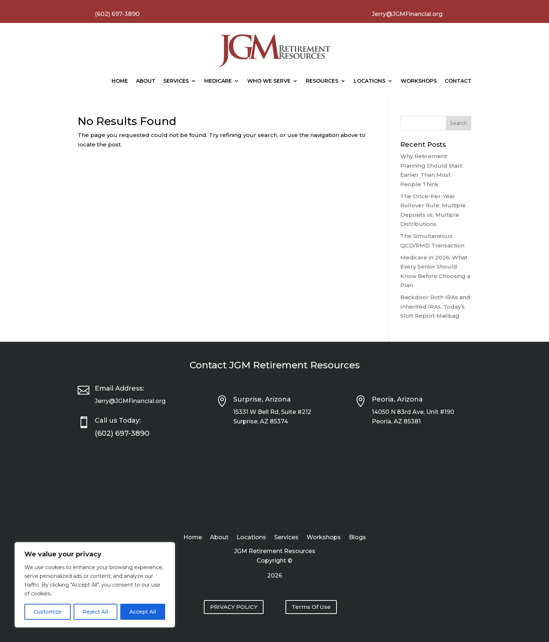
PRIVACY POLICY (233, 606)
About (145, 81)
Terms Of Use (311, 606)
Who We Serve (269, 81)
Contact (458, 81)
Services (176, 81)
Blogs (357, 538)
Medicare (218, 81)
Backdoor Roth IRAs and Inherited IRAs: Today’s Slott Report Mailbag (435, 306)
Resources (322, 81)
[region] (95, 584)
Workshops (419, 81)
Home (120, 81)
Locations (369, 81)
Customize (48, 611)
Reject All (95, 611)
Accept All (142, 611)
